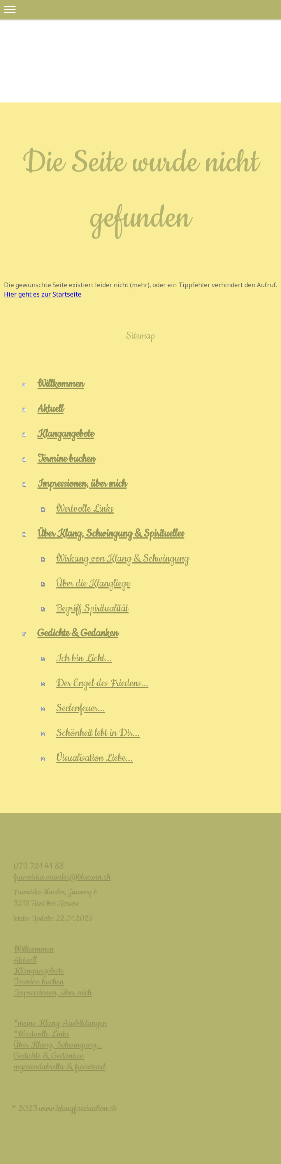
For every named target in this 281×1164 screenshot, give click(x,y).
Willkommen (60, 384)
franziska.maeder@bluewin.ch (62, 877)
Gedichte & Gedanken (77, 633)
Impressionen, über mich (81, 484)
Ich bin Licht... (84, 658)
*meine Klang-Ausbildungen (60, 1023)
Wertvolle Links (85, 509)
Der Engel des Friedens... (102, 683)
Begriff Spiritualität (92, 608)
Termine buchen (66, 459)
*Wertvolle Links (42, 1034)
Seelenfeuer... (80, 708)
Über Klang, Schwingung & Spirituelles (110, 533)
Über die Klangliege (93, 583)
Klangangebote (65, 434)
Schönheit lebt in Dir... (98, 733)
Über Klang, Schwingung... (58, 1045)
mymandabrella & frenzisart (59, 1067)
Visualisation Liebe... (94, 758)
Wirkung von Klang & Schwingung (122, 558)
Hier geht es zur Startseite (42, 294)
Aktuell (50, 409)
